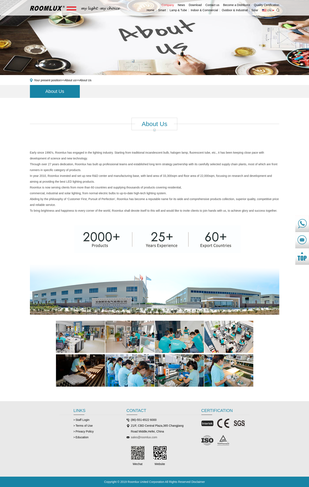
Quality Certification (266, 5)
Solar (254, 10)
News (181, 5)
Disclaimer (198, 481)
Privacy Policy (85, 431)
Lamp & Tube (178, 10)
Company (167, 5)
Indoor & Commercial (204, 10)
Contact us (212, 5)
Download (195, 5)
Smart (162, 10)
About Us (86, 80)
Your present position (47, 80)
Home (150, 10)
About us (70, 80)
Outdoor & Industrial (235, 10)
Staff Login (83, 419)
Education (82, 437)
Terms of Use (84, 425)
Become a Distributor (236, 5)
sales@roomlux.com (144, 437)
